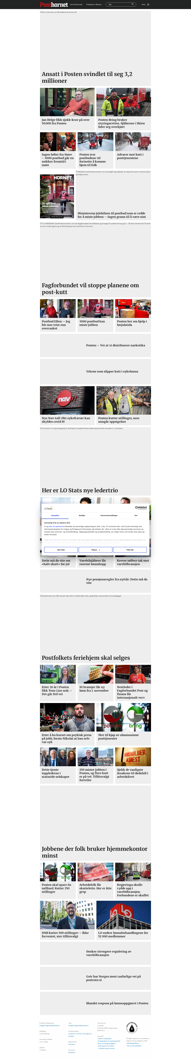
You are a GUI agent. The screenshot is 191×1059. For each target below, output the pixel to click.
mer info (56, 540)
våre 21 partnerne (59, 526)
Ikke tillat (62, 550)
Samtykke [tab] (57, 515)
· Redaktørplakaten (132, 1043)
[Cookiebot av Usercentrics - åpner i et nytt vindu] (134, 508)
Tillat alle (128, 550)
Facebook (71, 1034)
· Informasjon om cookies (105, 1046)
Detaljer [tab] (83, 515)
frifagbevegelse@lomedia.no (50, 1025)
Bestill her (71, 1052)
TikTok (78, 1034)
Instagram (87, 1034)
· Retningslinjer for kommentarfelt (108, 1041)
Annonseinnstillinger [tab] (108, 515)
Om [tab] (133, 515)
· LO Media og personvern (106, 1048)
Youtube (71, 1036)
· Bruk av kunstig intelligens (106, 1043)
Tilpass (95, 550)
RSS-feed (71, 1044)
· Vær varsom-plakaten (133, 1046)
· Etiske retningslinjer (104, 1038)
